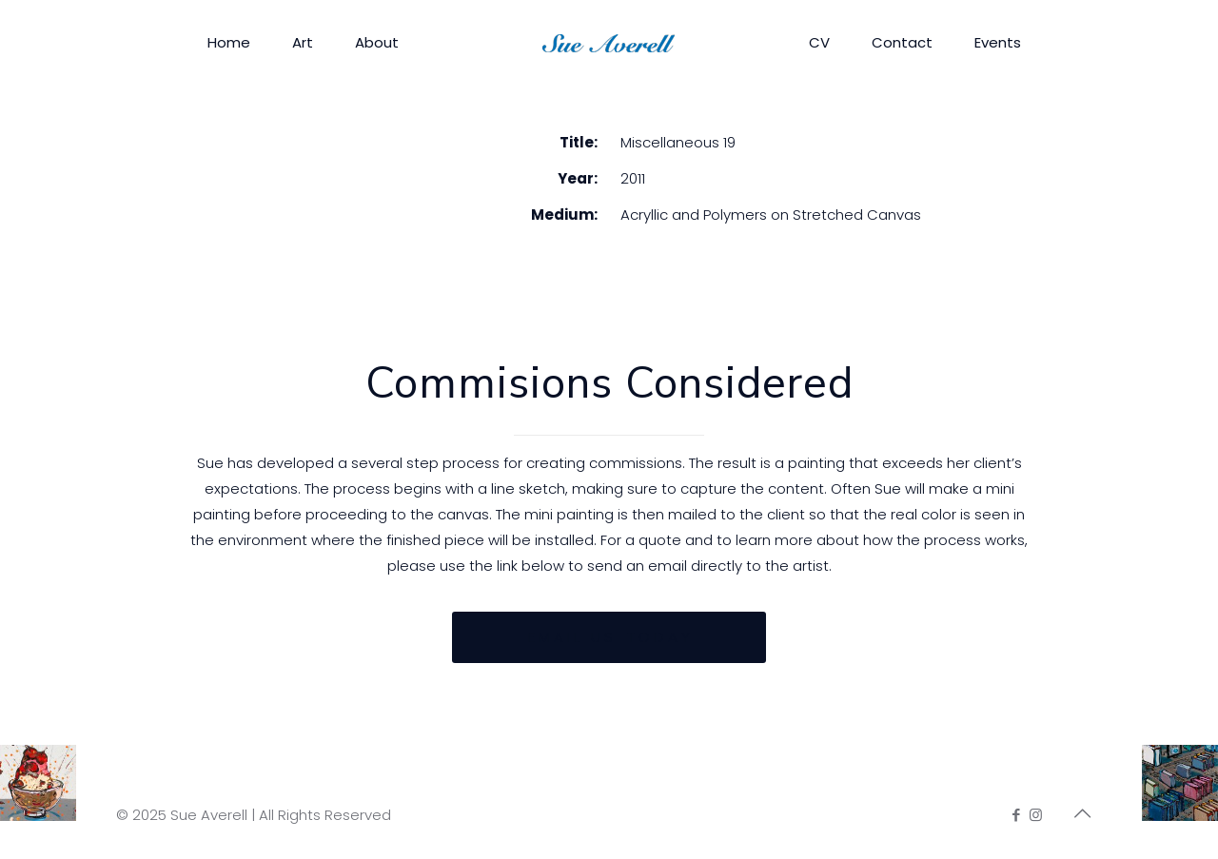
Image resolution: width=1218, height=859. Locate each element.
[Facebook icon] (1016, 815)
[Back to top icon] (1082, 813)
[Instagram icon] (1036, 815)
